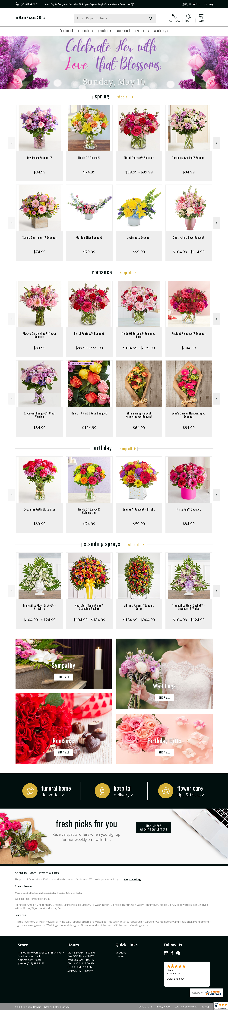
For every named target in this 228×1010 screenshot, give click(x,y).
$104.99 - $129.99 (139, 347)
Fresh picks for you (86, 829)
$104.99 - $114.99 (189, 251)
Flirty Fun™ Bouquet (189, 509)
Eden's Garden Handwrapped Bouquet (188, 414)
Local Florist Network (185, 1006)
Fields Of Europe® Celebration (89, 510)
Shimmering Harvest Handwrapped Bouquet (139, 414)
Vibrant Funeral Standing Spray (139, 607)
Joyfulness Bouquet (139, 237)
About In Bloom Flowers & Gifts (37, 873)
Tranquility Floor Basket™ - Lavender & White (188, 607)
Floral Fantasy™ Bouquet (139, 158)
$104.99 (188, 347)
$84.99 (39, 172)
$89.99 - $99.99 (139, 172)
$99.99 (139, 251)
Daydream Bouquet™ (39, 158)
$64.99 (139, 427)
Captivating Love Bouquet (188, 237)
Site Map (204, 1006)
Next (216, 143)
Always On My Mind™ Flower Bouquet (39, 335)
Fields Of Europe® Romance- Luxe (138, 335)
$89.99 (39, 347)
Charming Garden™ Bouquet (189, 158)
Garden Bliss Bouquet (89, 237)
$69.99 (39, 523)
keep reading (132, 879)
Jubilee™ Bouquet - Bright (139, 509)
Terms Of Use (144, 1006)
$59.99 (139, 523)
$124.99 (89, 427)
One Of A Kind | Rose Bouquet (89, 413)
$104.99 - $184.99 (89, 619)
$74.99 (89, 172)
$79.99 (89, 251)
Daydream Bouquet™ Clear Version (40, 414)
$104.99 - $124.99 (40, 619)
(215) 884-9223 (29, 4)
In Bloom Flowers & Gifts (30, 17)
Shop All (123, 97)
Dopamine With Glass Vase (39, 509)
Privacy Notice (163, 1006)
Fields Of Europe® (89, 158)
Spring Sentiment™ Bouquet (39, 237)
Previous (11, 143)
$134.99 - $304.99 (139, 619)
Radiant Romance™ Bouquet (189, 333)
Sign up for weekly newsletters (153, 827)
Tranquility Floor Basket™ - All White (39, 607)
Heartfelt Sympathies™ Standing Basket (89, 607)
